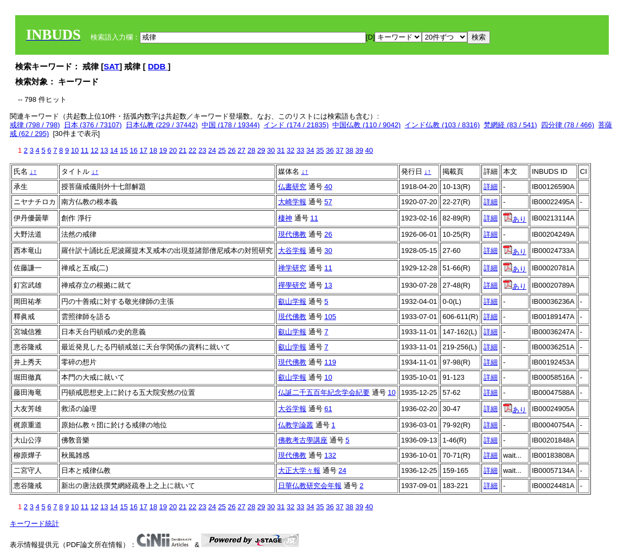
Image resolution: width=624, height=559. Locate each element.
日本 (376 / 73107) (93, 125)
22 (192, 150)
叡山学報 (292, 301)
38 (349, 150)
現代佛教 (292, 234)
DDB (158, 66)
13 (104, 150)
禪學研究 (292, 285)
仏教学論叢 (295, 425)
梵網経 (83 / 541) (510, 125)
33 (300, 150)
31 (281, 150)
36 (329, 150)
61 (328, 409)
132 (330, 455)
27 (241, 150)
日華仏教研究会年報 (310, 486)
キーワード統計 (34, 523)
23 (202, 150)
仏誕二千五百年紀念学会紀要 (324, 392)
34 (310, 150)
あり (514, 219)
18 (153, 150)
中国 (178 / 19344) (231, 125)
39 (359, 150)
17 (143, 150)
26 (231, 150)
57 (328, 202)
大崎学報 (292, 202)
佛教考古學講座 (302, 440)
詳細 (491, 187)
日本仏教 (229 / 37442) (162, 125)
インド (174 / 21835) (296, 125)
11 (84, 150)
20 (173, 150)
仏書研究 (292, 187)
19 (163, 150)
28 (251, 150)
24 (212, 150)
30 (271, 150)
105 (330, 317)
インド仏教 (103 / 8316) (442, 125)
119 (330, 362)
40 (369, 150)
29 (261, 150)
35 (320, 150)
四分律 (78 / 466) (567, 125)
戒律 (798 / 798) (35, 125)
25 (222, 150)
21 (182, 150)
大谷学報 (292, 250)
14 (114, 150)
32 (290, 150)
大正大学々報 (299, 470)
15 (123, 150)
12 (94, 150)
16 (133, 150)
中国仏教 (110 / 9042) (366, 125)
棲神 (285, 218)
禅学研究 (292, 268)
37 (339, 150)
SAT (111, 66)
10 (75, 150)
